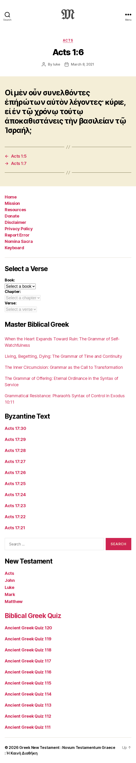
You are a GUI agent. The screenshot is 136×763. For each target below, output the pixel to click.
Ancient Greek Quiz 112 (28, 716)
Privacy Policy (19, 228)
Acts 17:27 (15, 461)
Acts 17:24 (15, 494)
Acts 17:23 (15, 505)
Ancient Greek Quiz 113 (28, 705)
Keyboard (14, 247)
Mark (10, 594)
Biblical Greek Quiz (33, 616)
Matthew (14, 601)
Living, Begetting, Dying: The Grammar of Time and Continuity (63, 356)
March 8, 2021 (82, 64)
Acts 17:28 (15, 450)
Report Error (17, 235)
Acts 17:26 (15, 472)
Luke (9, 587)
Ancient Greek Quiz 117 (28, 660)
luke (56, 64)
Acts (68, 40)
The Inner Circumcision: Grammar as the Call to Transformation (64, 367)
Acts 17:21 (15, 527)
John (10, 580)
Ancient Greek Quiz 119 (28, 638)
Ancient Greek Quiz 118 (28, 649)
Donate (12, 216)
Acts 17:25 (15, 483)
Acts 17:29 (15, 439)
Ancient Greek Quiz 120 (28, 627)
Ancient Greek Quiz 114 (28, 694)
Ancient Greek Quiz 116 (28, 672)
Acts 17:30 (15, 428)
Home (10, 197)
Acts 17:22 (15, 516)
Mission (12, 203)
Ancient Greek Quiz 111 (28, 727)
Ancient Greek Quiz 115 (28, 683)
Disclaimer (15, 222)
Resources (15, 209)
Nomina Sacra (19, 241)
